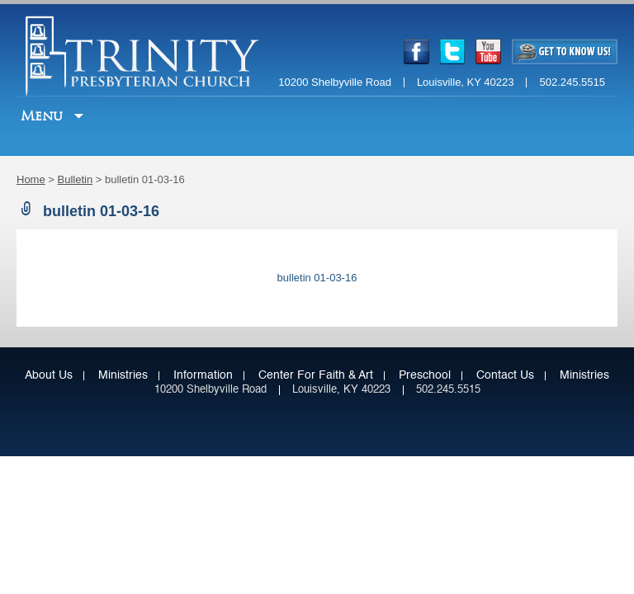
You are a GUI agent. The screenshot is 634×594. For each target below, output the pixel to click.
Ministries (123, 375)
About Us (49, 375)
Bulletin (75, 179)
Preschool (425, 375)
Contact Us (505, 375)
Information (203, 375)
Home (31, 179)
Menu (44, 116)
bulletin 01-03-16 (317, 277)
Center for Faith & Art (315, 375)
